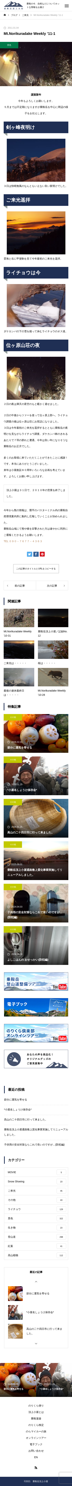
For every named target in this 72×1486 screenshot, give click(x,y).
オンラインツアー (36, 1437)
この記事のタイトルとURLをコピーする (36, 568)
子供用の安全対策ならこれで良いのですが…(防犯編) (34, 1144)
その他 (13, 717)
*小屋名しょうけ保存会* (18, 1109)
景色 (9, 45)
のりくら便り (36, 1405)
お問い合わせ (36, 1450)
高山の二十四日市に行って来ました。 (26, 1119)
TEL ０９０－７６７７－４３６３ (23, 541)
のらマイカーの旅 (36, 1431)
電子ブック (36, 1444)
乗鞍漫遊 (36, 1418)
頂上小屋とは (36, 1412)
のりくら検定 (36, 1424)
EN (36, 1457)
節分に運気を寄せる (15, 1099)
